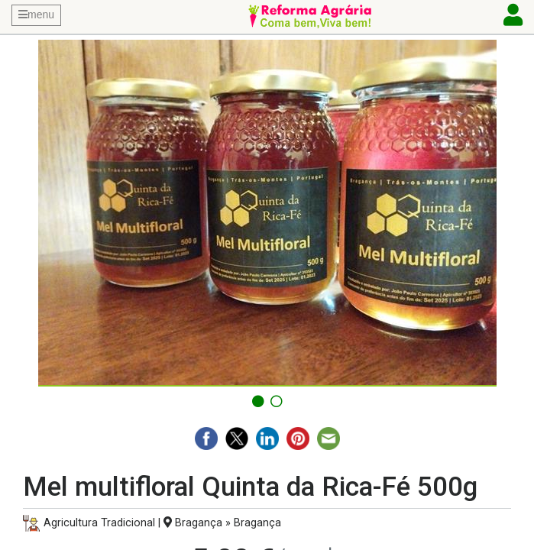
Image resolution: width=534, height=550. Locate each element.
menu (36, 14)
